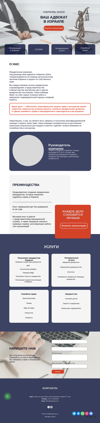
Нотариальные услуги (61, 49)
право (85, 50)
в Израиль (15, 50)
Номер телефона (56, 346)
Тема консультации (57, 353)
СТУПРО (39, 49)
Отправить (58, 371)
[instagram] (51, 407)
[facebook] (48, 407)
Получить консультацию (53, 28)
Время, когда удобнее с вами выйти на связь (63, 363)
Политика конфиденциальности (50, 413)
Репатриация (15, 48)
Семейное (85, 48)
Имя (53, 338)
